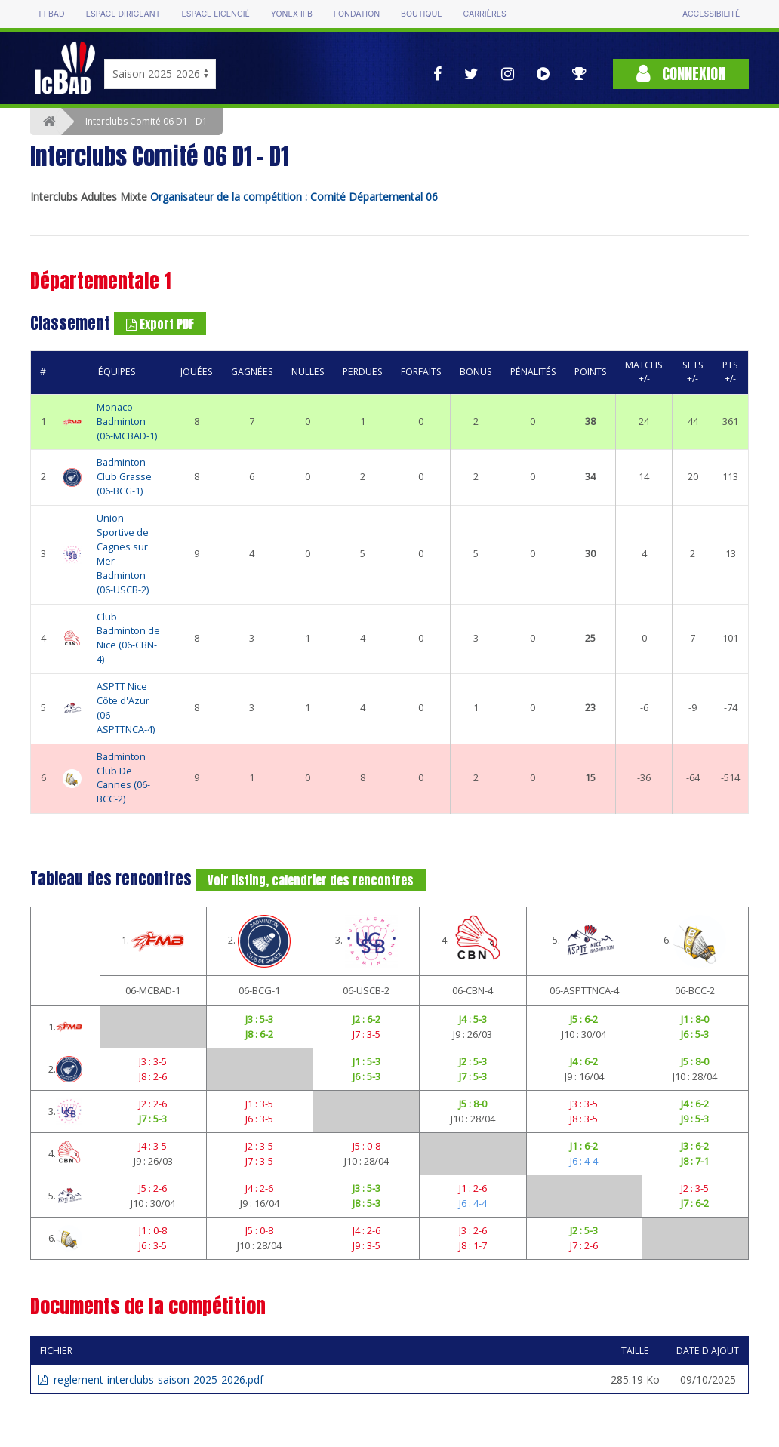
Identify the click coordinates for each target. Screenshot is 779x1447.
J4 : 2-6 (259, 1188)
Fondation (357, 14)
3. (366, 941)
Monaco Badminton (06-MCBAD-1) (127, 421)
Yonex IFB (292, 14)
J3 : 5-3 (259, 1019)
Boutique (421, 14)
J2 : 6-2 (366, 1019)
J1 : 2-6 (473, 1188)
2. (259, 941)
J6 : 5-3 (695, 1034)
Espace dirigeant (123, 14)
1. (153, 941)
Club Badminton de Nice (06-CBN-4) (128, 639)
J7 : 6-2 (695, 1203)
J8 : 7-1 (695, 1161)
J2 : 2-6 (153, 1103)
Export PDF (160, 324)
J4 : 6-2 (584, 1061)
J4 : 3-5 (153, 1146)
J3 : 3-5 (153, 1061)
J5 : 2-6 (153, 1188)
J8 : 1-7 (473, 1245)
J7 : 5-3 (473, 1076)
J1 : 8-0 (695, 1019)
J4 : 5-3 (473, 1019)
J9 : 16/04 (584, 1076)
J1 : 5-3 (366, 1061)
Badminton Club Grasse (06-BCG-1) (124, 476)
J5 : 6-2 (584, 1019)
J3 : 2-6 (473, 1230)
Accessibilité (711, 14)
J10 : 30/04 (584, 1034)
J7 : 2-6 (584, 1245)
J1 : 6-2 (584, 1146)
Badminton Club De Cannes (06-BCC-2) (123, 778)
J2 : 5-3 (473, 1061)
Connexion (680, 73)
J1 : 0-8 (153, 1230)
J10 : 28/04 (695, 1076)
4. (473, 941)
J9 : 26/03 (472, 1034)
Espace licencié (216, 14)
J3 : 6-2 (695, 1146)
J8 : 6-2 (259, 1034)
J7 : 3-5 (366, 1034)
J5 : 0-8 (366, 1146)
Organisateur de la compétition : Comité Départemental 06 (294, 196)
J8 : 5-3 (366, 1203)
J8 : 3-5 (584, 1118)
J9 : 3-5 (366, 1245)
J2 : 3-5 (259, 1146)
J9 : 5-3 (695, 1118)
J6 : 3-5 (259, 1118)
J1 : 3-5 (259, 1103)
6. (695, 941)
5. (584, 941)
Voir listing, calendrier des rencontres (311, 880)
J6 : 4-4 (584, 1161)
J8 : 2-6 (153, 1076)
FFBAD (52, 14)
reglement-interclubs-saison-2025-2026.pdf (150, 1379)
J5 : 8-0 (695, 1061)
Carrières (485, 14)
